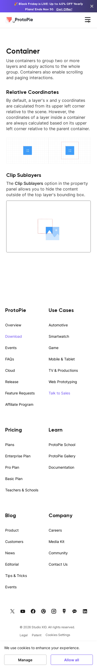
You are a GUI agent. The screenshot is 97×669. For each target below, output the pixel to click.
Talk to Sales (59, 393)
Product (12, 530)
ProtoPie (15, 310)
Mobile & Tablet (62, 359)
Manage (25, 659)
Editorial (12, 564)
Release (11, 381)
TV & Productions (63, 370)
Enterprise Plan (18, 455)
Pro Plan (12, 467)
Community (58, 552)
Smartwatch (59, 336)
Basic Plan (14, 478)
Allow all (71, 659)
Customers (14, 541)
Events (11, 347)
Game (53, 347)
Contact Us (58, 564)
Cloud (10, 370)
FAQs (9, 359)
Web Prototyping (63, 381)
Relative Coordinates (32, 92)
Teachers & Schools (21, 490)
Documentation (61, 467)
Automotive (58, 325)
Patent (36, 635)
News (10, 552)
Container (23, 51)
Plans (9, 444)
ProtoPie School (62, 444)
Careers (55, 530)
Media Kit (56, 541)
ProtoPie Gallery (62, 455)
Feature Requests (20, 393)
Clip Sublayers (23, 175)
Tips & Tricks (16, 575)
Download (13, 336)
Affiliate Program (19, 404)
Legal (24, 635)
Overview (13, 325)
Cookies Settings (58, 635)
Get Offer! (64, 9)
